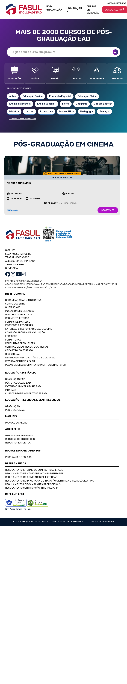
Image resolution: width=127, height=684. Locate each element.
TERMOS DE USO (14, 264)
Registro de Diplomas (19, 435)
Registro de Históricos (20, 439)
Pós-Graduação (15, 410)
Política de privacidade (102, 521)
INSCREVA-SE (107, 210)
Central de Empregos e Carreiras (26, 346)
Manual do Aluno (16, 422)
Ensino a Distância (20, 103)
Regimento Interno (17, 318)
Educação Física (87, 96)
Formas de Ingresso (17, 321)
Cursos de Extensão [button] (93, 9)
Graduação (12, 406)
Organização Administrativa (23, 300)
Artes (12, 96)
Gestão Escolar (103, 103)
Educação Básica (33, 96)
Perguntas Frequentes (20, 343)
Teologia (104, 111)
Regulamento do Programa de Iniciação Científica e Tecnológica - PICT (50, 480)
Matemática (66, 111)
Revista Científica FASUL (20, 361)
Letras (30, 111)
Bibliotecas (12, 354)
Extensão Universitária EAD (23, 386)
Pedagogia (86, 111)
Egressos (11, 336)
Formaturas (13, 339)
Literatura (46, 111)
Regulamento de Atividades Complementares (34, 473)
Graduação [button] (74, 9)
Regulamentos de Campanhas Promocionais (33, 484)
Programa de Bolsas (18, 457)
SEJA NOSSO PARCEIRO (18, 253)
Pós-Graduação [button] (54, 9)
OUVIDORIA (11, 268)
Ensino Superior (46, 103)
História (14, 111)
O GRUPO (10, 250)
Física (65, 103)
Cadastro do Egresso (19, 350)
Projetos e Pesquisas (19, 325)
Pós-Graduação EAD (18, 382)
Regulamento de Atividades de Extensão (31, 477)
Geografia (81, 103)
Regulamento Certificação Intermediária (31, 487)
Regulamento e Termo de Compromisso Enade (34, 469)
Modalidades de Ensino (20, 311)
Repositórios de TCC (18, 442)
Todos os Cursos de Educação (22, 119)
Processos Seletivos (18, 314)
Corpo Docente (15, 303)
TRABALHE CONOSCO (17, 257)
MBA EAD (10, 390)
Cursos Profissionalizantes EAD (26, 393)
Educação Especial (60, 96)
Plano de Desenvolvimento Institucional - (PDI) (35, 364)
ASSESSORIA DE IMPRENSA (20, 261)
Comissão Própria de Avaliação (25, 332)
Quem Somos (12, 307)
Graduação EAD (15, 379)
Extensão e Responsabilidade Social (28, 328)
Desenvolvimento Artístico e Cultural (30, 357)
